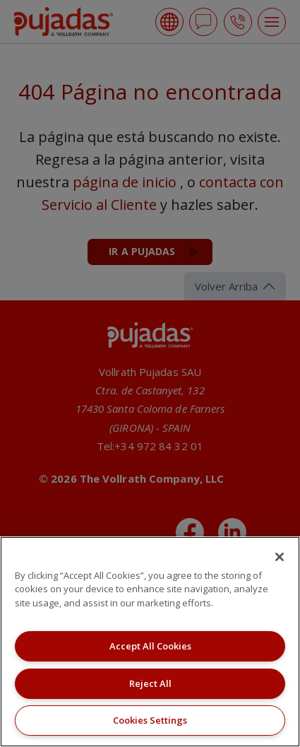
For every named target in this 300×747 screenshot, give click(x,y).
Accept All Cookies (150, 646)
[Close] (279, 556)
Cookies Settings (150, 720)
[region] (150, 641)
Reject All (150, 683)
